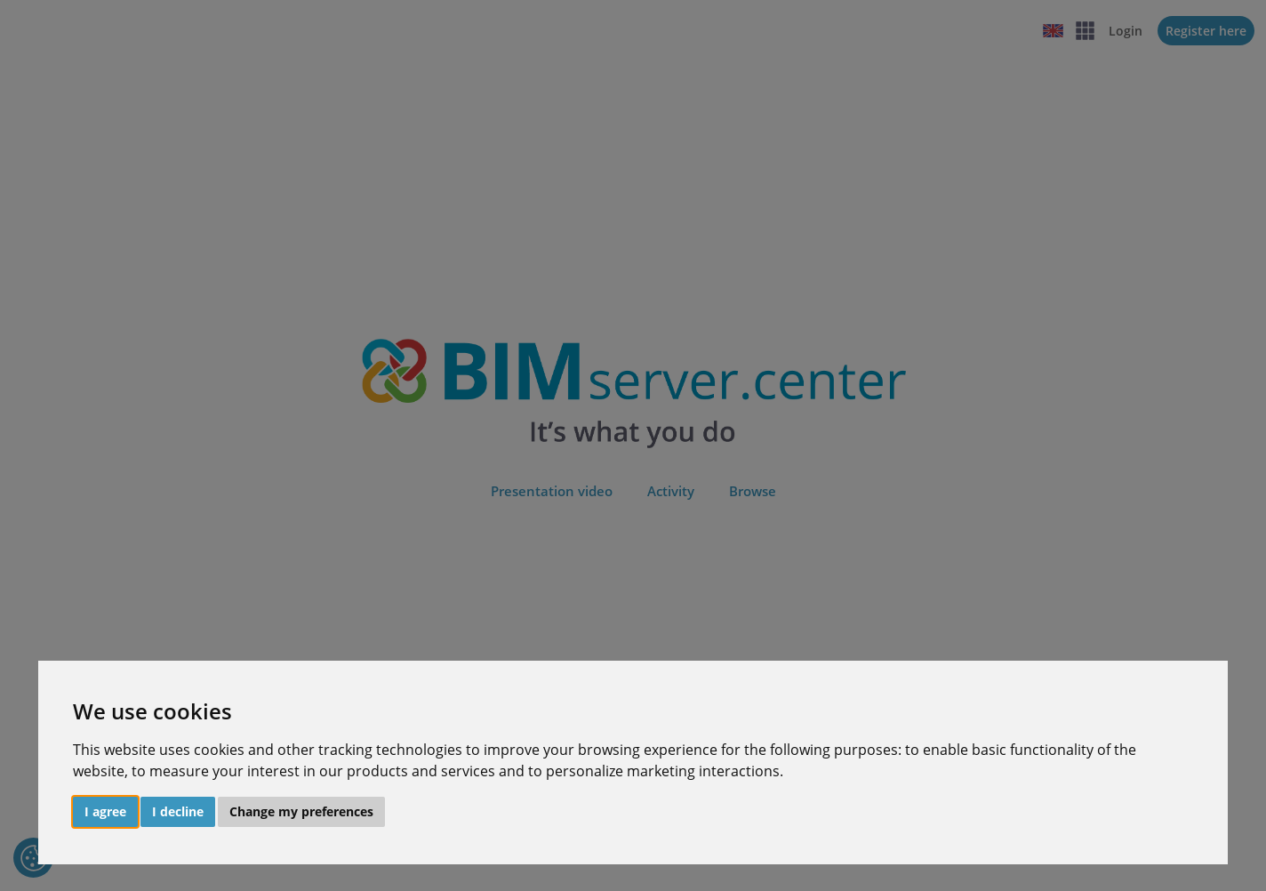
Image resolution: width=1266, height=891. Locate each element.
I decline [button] (178, 811)
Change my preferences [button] (301, 811)
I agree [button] (105, 811)
